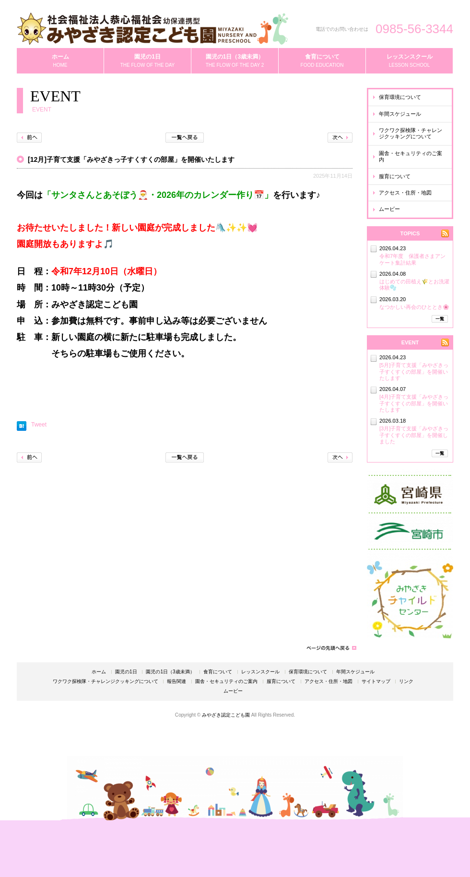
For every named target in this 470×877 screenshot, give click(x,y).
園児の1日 (126, 672)
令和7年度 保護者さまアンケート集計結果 (412, 259)
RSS (445, 233)
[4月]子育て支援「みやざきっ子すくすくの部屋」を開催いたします (413, 403)
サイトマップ (376, 681)
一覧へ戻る (184, 138)
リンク (406, 681)
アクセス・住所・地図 (405, 192)
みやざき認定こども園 (226, 715)
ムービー (389, 209)
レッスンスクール (260, 672)
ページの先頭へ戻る (331, 648)
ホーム (99, 672)
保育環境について (400, 97)
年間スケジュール (400, 114)
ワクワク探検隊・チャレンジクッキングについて (410, 133)
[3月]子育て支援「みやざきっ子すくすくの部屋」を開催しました (413, 435)
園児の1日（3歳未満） (170, 672)
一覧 (440, 319)
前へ (29, 138)
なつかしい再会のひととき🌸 (414, 307)
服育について (395, 176)
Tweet (39, 424)
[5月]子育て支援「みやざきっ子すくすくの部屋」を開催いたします (413, 371)
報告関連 (176, 681)
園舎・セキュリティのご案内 (410, 156)
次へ (340, 138)
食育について (217, 672)
